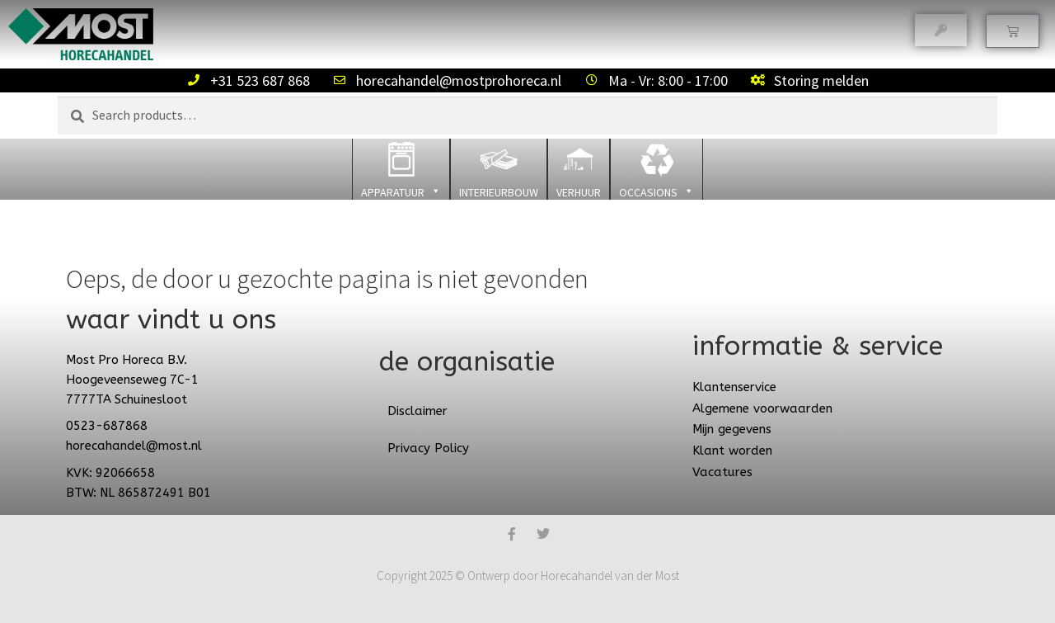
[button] (401, 169)
